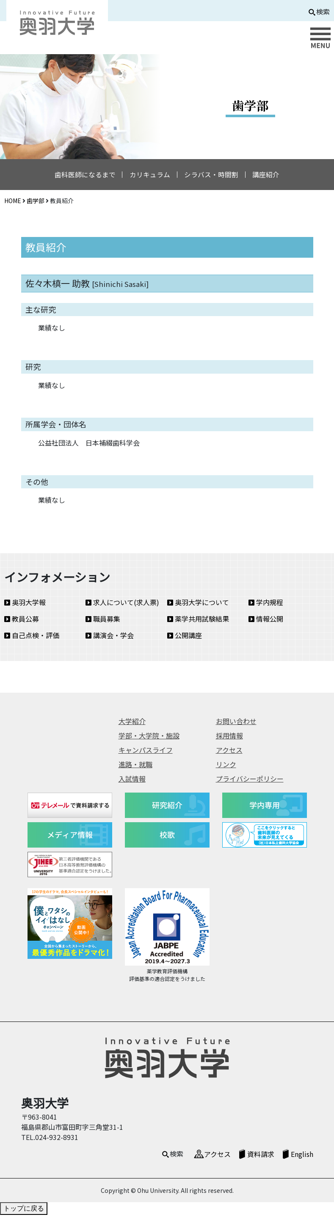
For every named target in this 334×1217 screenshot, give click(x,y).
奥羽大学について (198, 604)
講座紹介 (270, 176)
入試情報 (132, 780)
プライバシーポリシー (250, 780)
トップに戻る (23, 1210)
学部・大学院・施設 (149, 737)
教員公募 (21, 621)
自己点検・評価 (31, 637)
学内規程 (265, 604)
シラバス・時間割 (213, 176)
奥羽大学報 (25, 604)
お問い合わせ (236, 723)
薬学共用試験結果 (198, 621)
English (302, 1156)
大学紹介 (132, 723)
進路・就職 (135, 766)
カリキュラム (148, 176)
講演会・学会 (110, 637)
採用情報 (229, 737)
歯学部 (35, 202)
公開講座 (184, 637)
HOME (12, 202)
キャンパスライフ (146, 751)
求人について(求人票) (122, 604)
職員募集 (103, 621)
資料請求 (260, 1156)
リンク (226, 766)
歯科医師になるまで (80, 176)
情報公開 (265, 621)
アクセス (229, 751)
